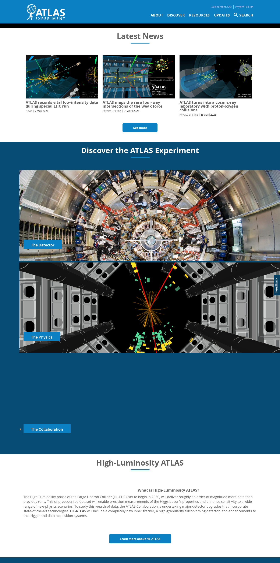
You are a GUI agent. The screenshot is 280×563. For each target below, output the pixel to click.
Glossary (86, 526)
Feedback (276, 285)
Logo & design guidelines (98, 531)
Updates (222, 15)
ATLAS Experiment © (132, 555)
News (29, 111)
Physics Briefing (112, 111)
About (157, 15)
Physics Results (244, 7)
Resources (199, 15)
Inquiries (193, 533)
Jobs (103, 518)
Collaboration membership (99, 522)
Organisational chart (201, 539)
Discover (176, 15)
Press (84, 518)
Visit (94, 518)
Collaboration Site (221, 7)
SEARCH (246, 15)
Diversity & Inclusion (94, 535)
